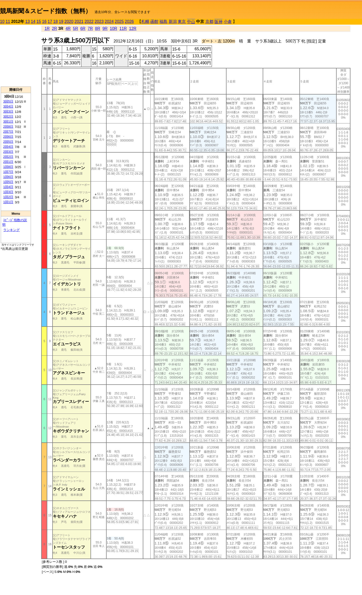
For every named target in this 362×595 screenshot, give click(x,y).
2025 (119, 21)
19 (61, 21)
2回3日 (8, 152)
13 (27, 21)
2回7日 (8, 131)
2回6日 (8, 137)
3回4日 (8, 106)
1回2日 (8, 197)
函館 (154, 21)
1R (47, 28)
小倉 (228, 21)
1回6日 (8, 177)
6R (82, 28)
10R (113, 28)
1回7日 (8, 172)
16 (44, 21)
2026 (129, 21)
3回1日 (8, 121)
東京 (182, 21)
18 (55, 21)
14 (33, 21)
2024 (109, 21)
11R (123, 28)
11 (8, 21)
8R (97, 28)
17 (50, 21)
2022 (89, 21)
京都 (209, 21)
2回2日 (8, 157)
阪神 (218, 22)
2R (54, 28)
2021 (78, 21)
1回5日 (8, 182)
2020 (68, 21)
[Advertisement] (16, 55)
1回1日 (8, 202)
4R (68, 28)
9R (104, 28)
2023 (99, 21)
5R (75, 28)
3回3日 (8, 111)
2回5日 (8, 142)
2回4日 (8, 147)
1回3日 (8, 192)
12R (132, 28)
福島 (163, 21)
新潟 (173, 21)
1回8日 (8, 167)
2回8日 (8, 126)
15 (38, 21)
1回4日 (8, 187)
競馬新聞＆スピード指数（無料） (45, 11)
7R (90, 28)
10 (2, 21)
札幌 (145, 21)
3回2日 (8, 116)
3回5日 (8, 101)
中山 (191, 22)
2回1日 (8, 162)
